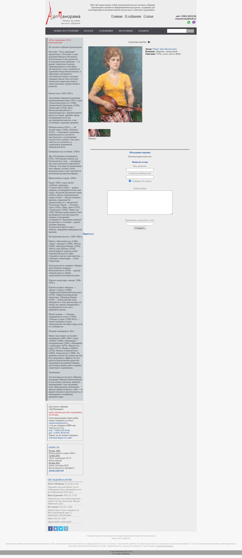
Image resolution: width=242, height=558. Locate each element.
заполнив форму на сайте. (60, 438)
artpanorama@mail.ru (58, 423)
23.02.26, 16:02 (59, 518)
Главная (117, 16)
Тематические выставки (144, 536)
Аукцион (143, 31)
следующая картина (139, 42)
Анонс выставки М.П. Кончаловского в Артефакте (61, 466)
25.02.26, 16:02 (65, 507)
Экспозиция (125, 31)
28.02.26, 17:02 (70, 495)
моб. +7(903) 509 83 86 (59, 430)
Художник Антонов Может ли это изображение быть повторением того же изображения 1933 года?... (64, 489)
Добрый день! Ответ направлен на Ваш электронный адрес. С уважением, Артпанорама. (63, 512)
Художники (106, 31)
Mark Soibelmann (56, 484)
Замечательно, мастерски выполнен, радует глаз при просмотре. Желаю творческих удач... (64, 501)
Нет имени (53, 507)
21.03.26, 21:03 (72, 484)
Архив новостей (56, 470)
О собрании (133, 16)
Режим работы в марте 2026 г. (62, 453)
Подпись (99, 134)
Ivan (50, 518)
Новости (54, 447)
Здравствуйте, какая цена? (60, 522)
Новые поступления (66, 31)
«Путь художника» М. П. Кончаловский (60, 459)
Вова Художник (55, 495)
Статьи (148, 16)
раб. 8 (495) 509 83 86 (59, 433)
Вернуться (88, 238)
